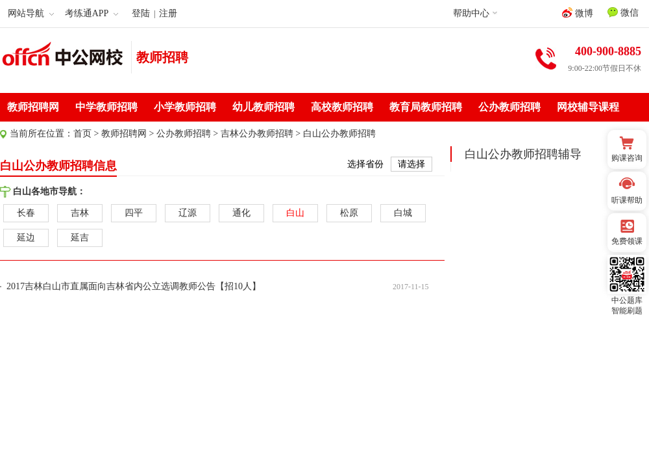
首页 (82, 133)
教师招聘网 (33, 106)
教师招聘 (162, 57)
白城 (403, 213)
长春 (26, 213)
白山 (295, 213)
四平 (134, 213)
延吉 (80, 237)
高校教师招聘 (342, 106)
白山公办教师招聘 (339, 133)
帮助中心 (471, 13)
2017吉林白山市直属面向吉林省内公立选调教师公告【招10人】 (133, 286)
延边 (26, 237)
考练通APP (92, 13)
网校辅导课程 (588, 106)
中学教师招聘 (106, 106)
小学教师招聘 (185, 106)
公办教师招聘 (509, 106)
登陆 (141, 13)
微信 (623, 12)
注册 (168, 13)
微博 (577, 12)
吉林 (80, 213)
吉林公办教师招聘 (257, 133)
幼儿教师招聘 (263, 106)
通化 (241, 213)
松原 (349, 213)
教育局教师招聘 (425, 106)
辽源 (187, 213)
